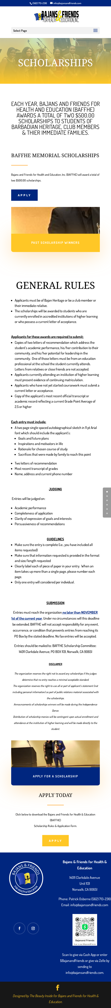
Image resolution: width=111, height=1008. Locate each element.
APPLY (24, 195)
